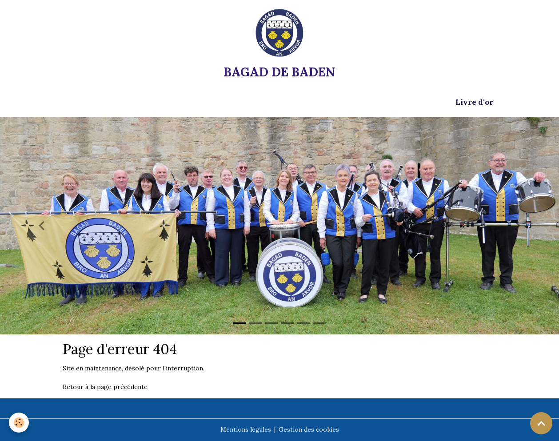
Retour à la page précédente (105, 387)
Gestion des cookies (309, 429)
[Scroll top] (541, 423)
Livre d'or (474, 102)
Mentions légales (245, 429)
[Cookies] (19, 423)
